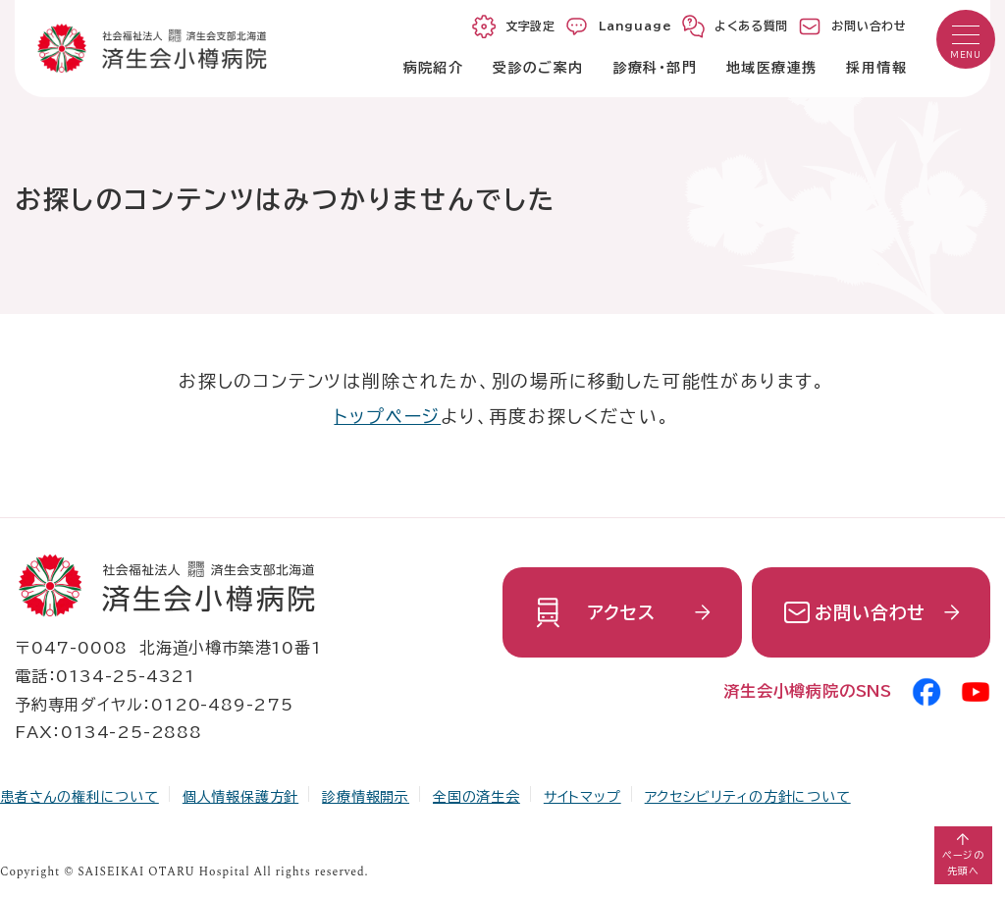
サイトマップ (582, 797)
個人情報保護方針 (240, 797)
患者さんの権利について (79, 797)
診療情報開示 (365, 797)
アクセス (622, 612)
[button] (965, 39)
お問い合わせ (870, 612)
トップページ (387, 416)
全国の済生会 (476, 797)
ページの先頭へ (963, 862)
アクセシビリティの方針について (748, 797)
